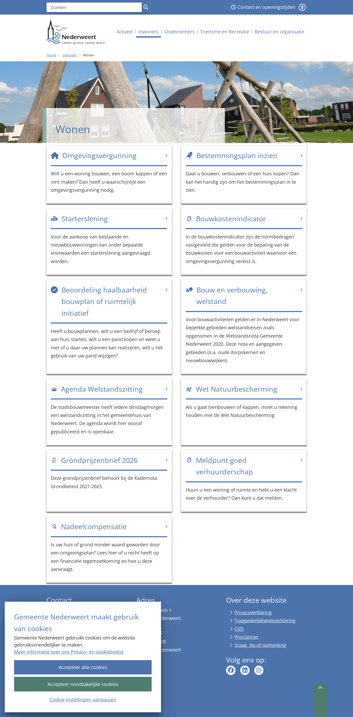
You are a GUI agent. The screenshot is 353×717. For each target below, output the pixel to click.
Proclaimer (246, 637)
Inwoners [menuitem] (148, 31)
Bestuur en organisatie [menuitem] (279, 31)
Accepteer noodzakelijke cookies (82, 684)
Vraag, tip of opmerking (260, 645)
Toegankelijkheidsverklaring (264, 620)
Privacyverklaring (253, 612)
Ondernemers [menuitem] (179, 31)
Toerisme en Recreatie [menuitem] (224, 31)
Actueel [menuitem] (125, 31)
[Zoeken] (94, 7)
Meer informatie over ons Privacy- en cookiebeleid (68, 652)
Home (51, 55)
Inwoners (69, 55)
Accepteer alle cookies (82, 667)
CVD (239, 629)
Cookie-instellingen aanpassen (82, 699)
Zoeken (146, 7)
